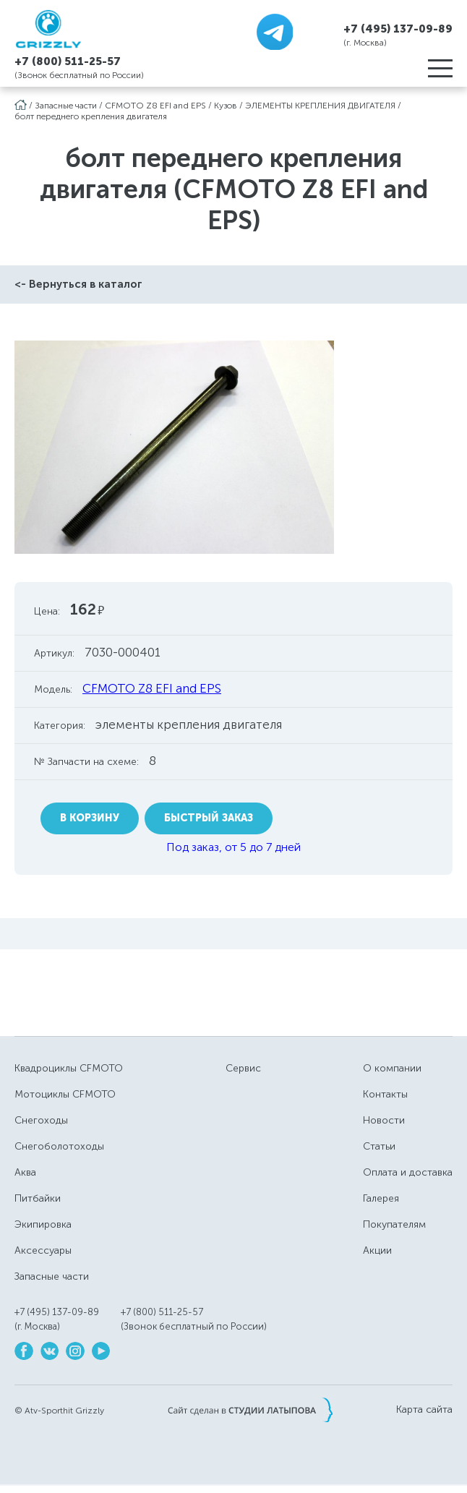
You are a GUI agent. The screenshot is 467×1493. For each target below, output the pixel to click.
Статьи (379, 1146)
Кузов (225, 105)
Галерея (381, 1198)
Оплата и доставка (408, 1172)
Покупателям (394, 1224)
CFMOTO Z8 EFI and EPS (155, 105)
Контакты (385, 1094)
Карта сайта (424, 1410)
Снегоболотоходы (59, 1146)
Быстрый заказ (208, 818)
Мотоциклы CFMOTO (65, 1094)
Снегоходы (41, 1120)
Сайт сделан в (250, 1410)
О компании (392, 1068)
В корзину (89, 818)
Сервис (243, 1068)
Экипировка (43, 1224)
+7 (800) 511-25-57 (67, 61)
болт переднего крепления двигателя (90, 116)
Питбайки (37, 1198)
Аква (25, 1172)
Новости (384, 1120)
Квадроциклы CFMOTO (68, 1068)
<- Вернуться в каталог (78, 284)
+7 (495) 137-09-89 (398, 28)
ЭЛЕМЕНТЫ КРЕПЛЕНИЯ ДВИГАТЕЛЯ (320, 105)
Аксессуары (43, 1250)
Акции (377, 1250)
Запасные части (66, 105)
